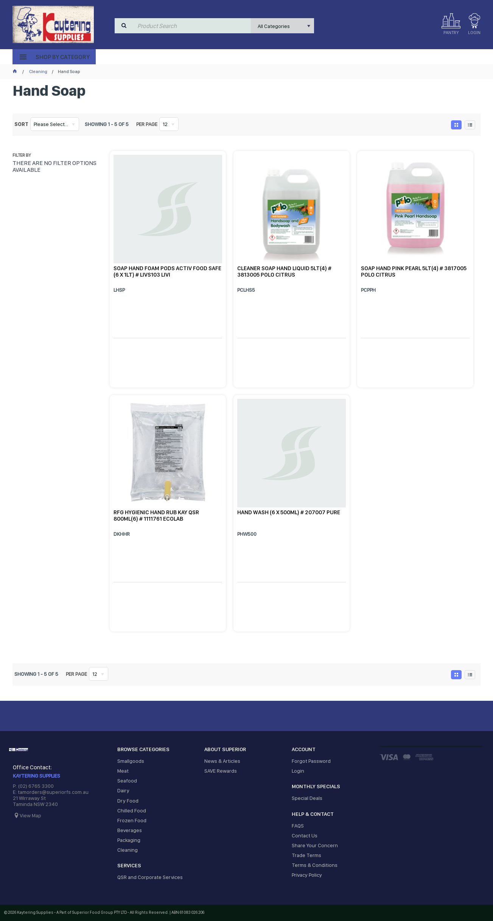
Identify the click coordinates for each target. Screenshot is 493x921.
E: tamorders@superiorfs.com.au (51, 792)
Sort (21, 124)
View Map (30, 815)
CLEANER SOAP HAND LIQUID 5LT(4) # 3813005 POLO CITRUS (284, 271)
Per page (146, 124)
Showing (107, 124)
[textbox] (192, 26)
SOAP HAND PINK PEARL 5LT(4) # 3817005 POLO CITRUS (414, 271)
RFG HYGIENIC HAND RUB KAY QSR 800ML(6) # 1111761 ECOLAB (156, 515)
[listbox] (282, 25)
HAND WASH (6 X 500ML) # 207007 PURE (288, 512)
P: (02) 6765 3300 (33, 786)
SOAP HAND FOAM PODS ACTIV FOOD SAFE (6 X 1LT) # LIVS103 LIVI (167, 271)
